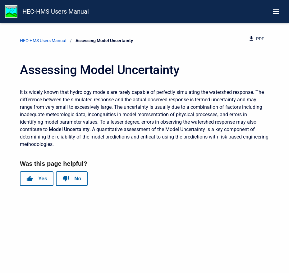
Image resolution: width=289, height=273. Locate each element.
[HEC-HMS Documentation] (11, 11)
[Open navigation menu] (276, 11)
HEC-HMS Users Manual (55, 11)
